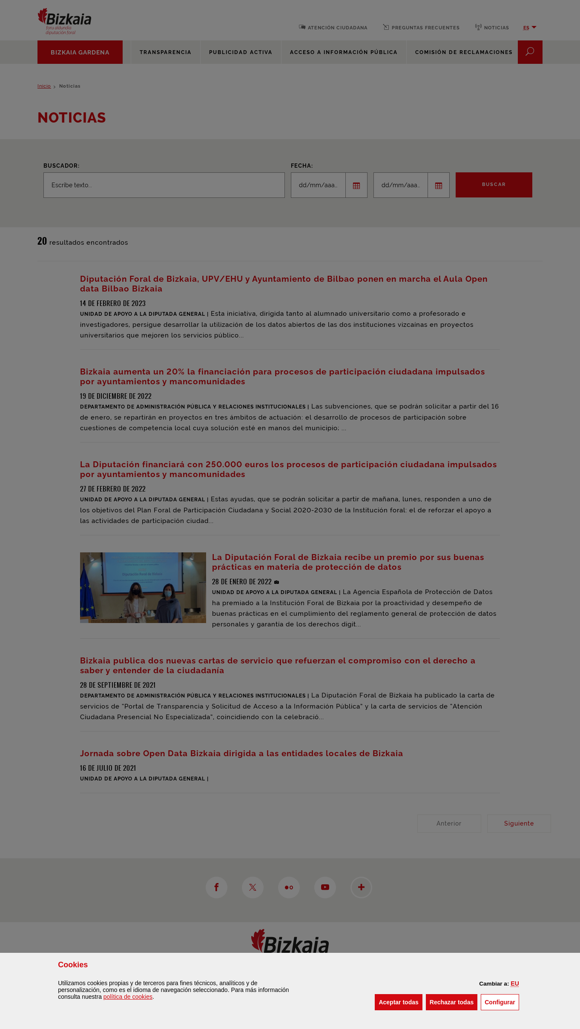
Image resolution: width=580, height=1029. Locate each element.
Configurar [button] (502, 1002)
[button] (515, 983)
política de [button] (127, 996)
